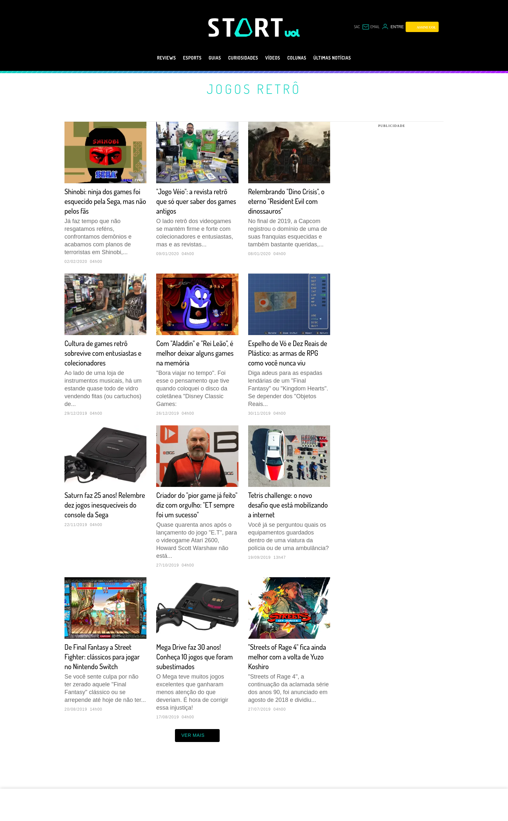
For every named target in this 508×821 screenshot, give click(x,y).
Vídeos (275, 58)
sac (357, 26)
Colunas (303, 58)
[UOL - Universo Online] (292, 33)
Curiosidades (240, 58)
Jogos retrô (254, 89)
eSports (180, 58)
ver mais (197, 757)
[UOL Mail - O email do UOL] (371, 27)
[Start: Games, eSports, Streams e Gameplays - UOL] (246, 27)
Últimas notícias (345, 58)
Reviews (151, 58)
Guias (206, 58)
